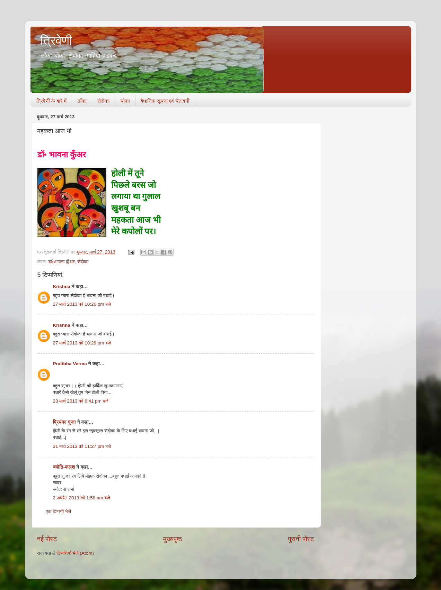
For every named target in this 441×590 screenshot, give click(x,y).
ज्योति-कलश (64, 467)
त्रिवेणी (56, 41)
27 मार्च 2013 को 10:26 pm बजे (82, 304)
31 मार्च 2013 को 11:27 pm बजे (82, 446)
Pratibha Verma (70, 363)
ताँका (81, 101)
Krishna (61, 286)
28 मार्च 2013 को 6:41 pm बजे (80, 401)
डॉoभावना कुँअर (61, 261)
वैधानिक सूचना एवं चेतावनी (165, 101)
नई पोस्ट (47, 539)
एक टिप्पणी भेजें (58, 511)
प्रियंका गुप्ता (65, 422)
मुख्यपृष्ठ (172, 539)
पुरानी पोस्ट (301, 539)
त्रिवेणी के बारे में (51, 101)
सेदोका (103, 101)
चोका (125, 101)
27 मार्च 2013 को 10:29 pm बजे (82, 342)
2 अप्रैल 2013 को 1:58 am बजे (81, 497)
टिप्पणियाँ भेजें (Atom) (75, 553)
